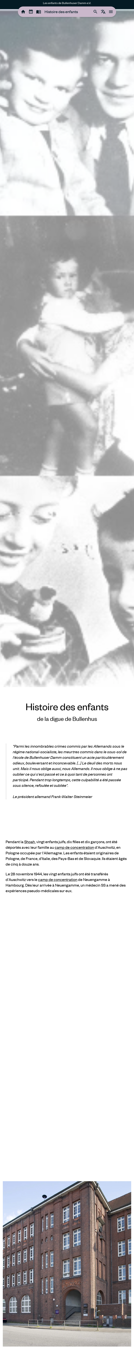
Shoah (29, 841)
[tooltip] (23, 12)
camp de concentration (74, 847)
